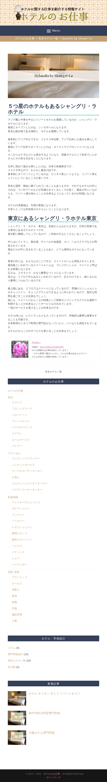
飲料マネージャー (22, 539)
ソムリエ (17, 545)
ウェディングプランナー (26, 458)
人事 (14, 620)
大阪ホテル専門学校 (42, 732)
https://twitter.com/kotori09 (51, 347)
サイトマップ (53, 777)
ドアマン (17, 433)
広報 (14, 608)
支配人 (16, 589)
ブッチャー (18, 514)
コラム (11, 647)
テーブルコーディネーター (27, 470)
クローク (17, 402)
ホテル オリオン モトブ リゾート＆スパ (54, 693)
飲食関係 (13, 497)
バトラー (17, 445)
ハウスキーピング (22, 427)
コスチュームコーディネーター (30, 483)
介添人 (16, 477)
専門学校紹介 (15, 654)
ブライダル (14, 453)
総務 (14, 602)
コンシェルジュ (21, 420)
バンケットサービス (23, 464)
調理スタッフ (19, 533)
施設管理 (17, 614)
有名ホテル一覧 (53, 372)
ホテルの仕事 (15, 390)
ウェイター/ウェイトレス (26, 502)
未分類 (11, 667)
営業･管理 (13, 572)
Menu (53, 31)
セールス (17, 583)
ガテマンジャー (21, 508)
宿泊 (10, 397)
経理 (14, 595)
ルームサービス (21, 439)
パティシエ (18, 552)
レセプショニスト (22, 527)
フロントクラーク (22, 408)
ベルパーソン (19, 414)
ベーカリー (18, 520)
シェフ (16, 558)
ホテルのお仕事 (51, 773)
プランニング (19, 577)
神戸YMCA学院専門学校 (44, 713)
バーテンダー (19, 564)
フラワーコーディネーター (27, 489)
